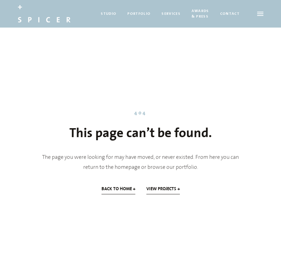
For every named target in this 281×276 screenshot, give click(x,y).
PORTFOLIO (139, 13)
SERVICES (171, 13)
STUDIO (108, 13)
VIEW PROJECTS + (163, 189)
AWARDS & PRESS (200, 14)
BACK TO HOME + (118, 189)
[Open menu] (260, 14)
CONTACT (230, 13)
